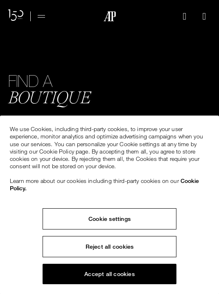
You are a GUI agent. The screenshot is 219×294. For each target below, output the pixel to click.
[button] (185, 16)
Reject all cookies (110, 246)
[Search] (185, 16)
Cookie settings (109, 219)
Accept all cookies (109, 274)
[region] (109, 205)
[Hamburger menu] (41, 16)
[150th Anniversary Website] (16, 16)
